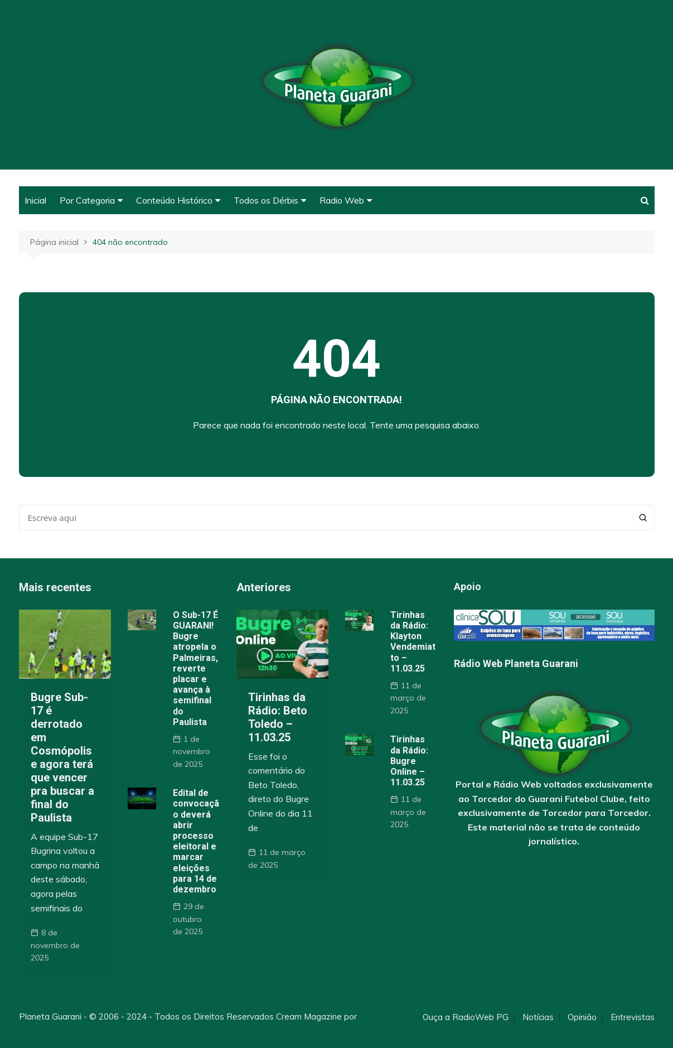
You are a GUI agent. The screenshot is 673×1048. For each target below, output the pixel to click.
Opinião (582, 1017)
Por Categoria (87, 200)
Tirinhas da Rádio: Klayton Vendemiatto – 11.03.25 (412, 642)
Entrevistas (633, 1017)
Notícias (538, 1017)
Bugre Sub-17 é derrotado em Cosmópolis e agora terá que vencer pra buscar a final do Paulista (62, 757)
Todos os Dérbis (266, 200)
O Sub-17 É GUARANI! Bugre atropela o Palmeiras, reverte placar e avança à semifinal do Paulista (195, 668)
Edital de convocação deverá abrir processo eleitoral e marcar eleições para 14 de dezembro (196, 841)
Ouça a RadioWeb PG (466, 1017)
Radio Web (341, 200)
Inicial (35, 200)
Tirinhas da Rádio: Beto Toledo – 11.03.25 (277, 717)
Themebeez (42, 1030)
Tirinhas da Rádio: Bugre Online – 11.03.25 (409, 761)
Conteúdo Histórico (174, 200)
